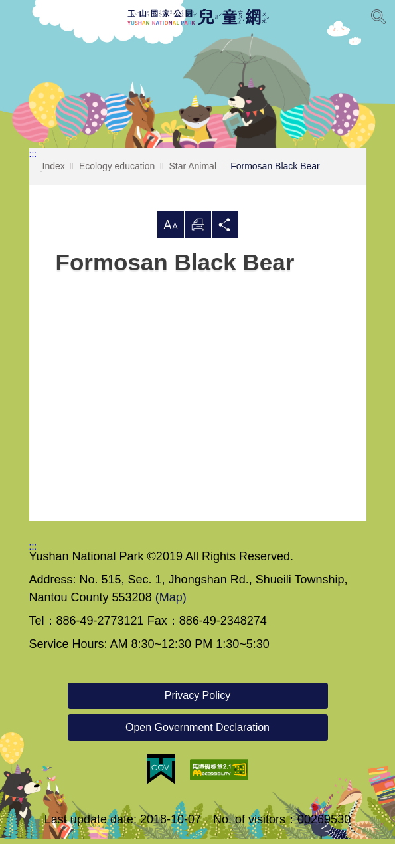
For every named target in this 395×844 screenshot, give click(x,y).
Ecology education (117, 170)
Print (198, 229)
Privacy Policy (198, 700)
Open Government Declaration (197, 732)
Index (52, 172)
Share (225, 229)
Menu (17, 17)
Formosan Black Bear (275, 170)
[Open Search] (378, 17)
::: (33, 158)
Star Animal (192, 170)
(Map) (171, 602)
